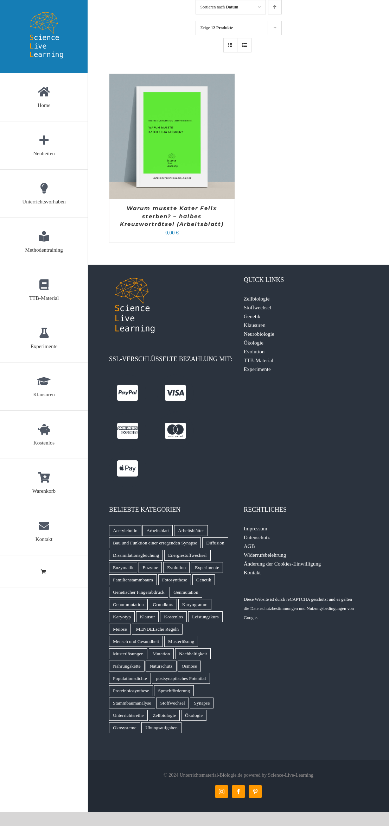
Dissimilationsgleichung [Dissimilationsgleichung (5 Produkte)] (136, 555)
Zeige (216, 27)
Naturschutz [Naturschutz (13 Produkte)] (160, 666)
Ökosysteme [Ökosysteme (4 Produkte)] (124, 727)
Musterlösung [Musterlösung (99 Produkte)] (181, 641)
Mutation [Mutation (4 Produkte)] (161, 653)
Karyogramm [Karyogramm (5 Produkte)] (195, 604)
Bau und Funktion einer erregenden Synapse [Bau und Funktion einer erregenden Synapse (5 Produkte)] (155, 543)
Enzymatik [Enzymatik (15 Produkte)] (123, 567)
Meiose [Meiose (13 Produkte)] (120, 629)
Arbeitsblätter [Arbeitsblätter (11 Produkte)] (191, 530)
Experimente (257, 369)
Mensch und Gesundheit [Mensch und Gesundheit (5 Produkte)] (136, 641)
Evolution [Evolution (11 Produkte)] (176, 567)
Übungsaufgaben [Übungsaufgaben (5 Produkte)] (161, 727)
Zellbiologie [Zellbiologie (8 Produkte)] (164, 715)
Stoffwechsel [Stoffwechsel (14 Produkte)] (172, 703)
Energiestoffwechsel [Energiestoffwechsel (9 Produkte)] (187, 555)
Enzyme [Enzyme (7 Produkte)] (150, 567)
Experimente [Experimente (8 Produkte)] (207, 567)
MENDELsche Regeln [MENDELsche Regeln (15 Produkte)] (157, 629)
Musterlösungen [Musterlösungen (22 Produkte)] (128, 653)
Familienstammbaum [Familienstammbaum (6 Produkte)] (133, 579)
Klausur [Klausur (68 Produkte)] (147, 616)
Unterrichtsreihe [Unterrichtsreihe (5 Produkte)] (128, 715)
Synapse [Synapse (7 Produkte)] (202, 703)
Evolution (254, 351)
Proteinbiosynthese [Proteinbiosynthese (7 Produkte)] (131, 690)
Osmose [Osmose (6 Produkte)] (189, 666)
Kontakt (252, 572)
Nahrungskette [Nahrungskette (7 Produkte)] (127, 666)
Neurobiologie (259, 334)
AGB (249, 546)
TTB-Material (258, 360)
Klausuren (255, 325)
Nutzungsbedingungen (326, 608)
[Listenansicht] (244, 45)
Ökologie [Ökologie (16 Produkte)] (194, 715)
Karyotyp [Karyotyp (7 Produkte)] (122, 616)
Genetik (252, 316)
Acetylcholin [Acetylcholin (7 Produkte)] (125, 530)
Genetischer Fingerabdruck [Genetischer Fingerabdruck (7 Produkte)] (139, 592)
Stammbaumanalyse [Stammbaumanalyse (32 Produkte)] (132, 703)
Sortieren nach (219, 7)
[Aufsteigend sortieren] (275, 7)
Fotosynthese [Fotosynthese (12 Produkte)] (174, 579)
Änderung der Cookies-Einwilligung (282, 564)
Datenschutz (257, 537)
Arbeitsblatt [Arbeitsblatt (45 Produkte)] (157, 530)
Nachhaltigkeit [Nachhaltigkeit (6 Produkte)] (193, 653)
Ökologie (253, 343)
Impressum (255, 528)
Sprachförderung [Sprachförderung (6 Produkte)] (174, 690)
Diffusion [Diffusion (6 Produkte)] (215, 543)
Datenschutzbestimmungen (274, 608)
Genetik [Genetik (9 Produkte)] (203, 579)
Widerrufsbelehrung (265, 555)
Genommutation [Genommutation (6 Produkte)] (128, 604)
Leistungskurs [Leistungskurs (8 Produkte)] (205, 616)
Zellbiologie (256, 299)
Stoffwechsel (257, 307)
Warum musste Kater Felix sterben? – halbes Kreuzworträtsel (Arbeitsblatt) (172, 216)
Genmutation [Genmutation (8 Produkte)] (185, 592)
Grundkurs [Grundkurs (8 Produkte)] (163, 604)
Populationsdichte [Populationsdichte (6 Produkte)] (130, 678)
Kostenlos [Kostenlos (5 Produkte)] (173, 616)
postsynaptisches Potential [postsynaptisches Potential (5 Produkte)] (181, 678)
